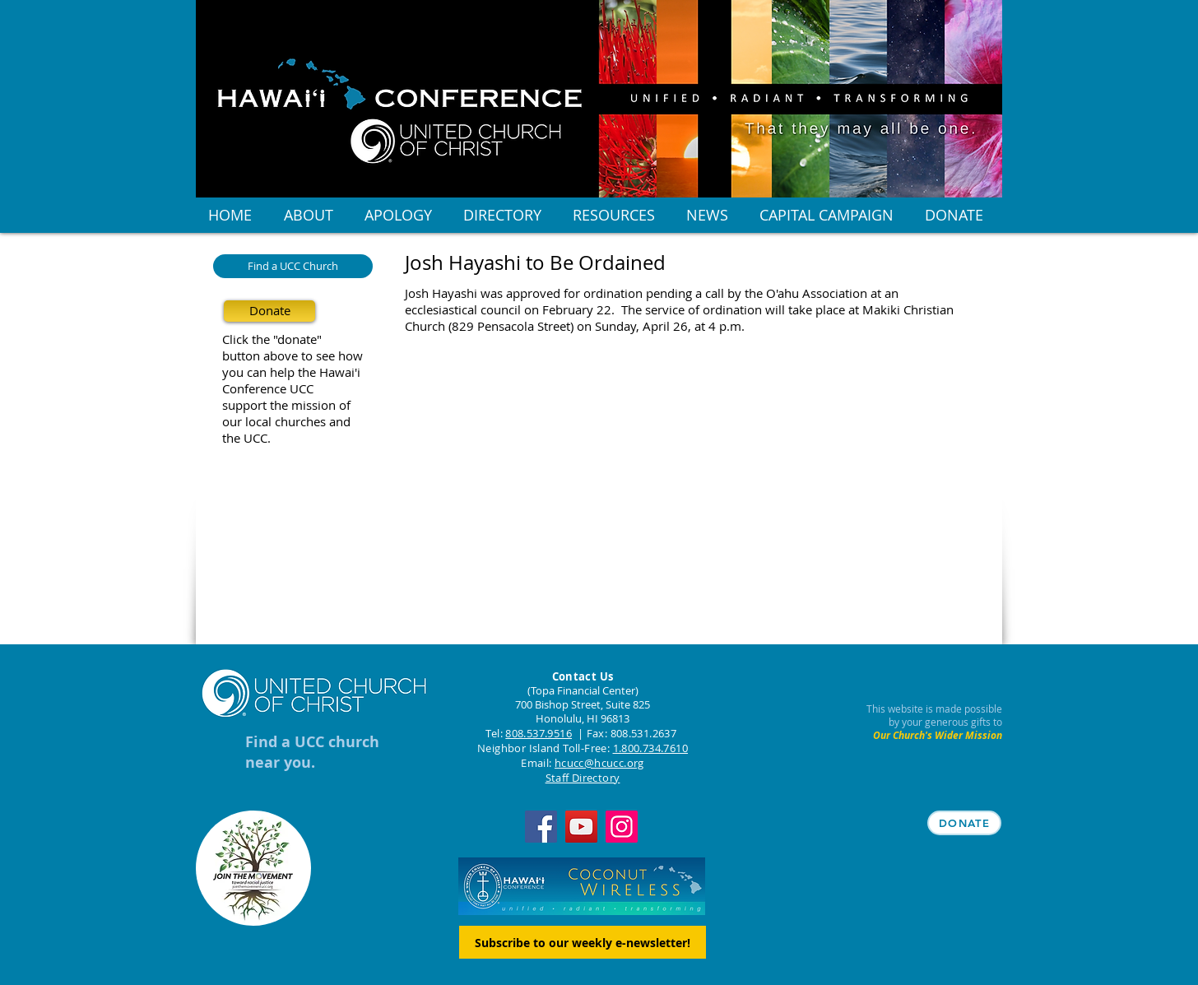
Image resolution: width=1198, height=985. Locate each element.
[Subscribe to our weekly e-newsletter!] (582, 942)
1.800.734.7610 (650, 748)
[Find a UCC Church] (293, 266)
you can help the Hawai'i (291, 372)
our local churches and (286, 421)
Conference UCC (267, 388)
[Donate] (269, 311)
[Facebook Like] (508, 385)
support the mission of (286, 405)
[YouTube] (581, 827)
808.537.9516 (538, 733)
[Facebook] (541, 827)
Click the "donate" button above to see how (292, 347)
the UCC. (246, 438)
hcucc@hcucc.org (599, 762)
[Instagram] (622, 827)
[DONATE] (964, 823)
